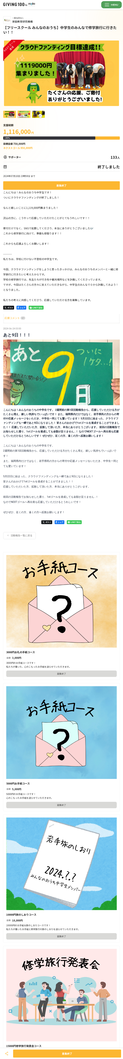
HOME (7, 318)
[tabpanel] (61, 432)
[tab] (7, 318)
